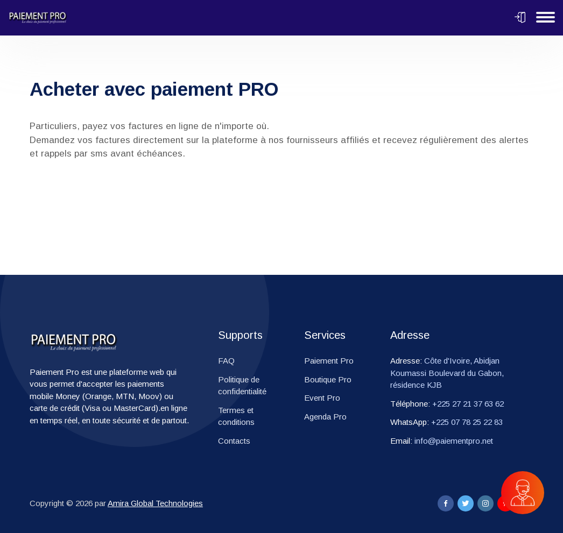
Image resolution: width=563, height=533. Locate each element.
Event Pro (322, 397)
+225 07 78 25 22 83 (467, 422)
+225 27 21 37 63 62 (468, 403)
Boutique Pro (327, 379)
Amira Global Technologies (155, 503)
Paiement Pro (329, 360)
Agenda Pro (325, 416)
